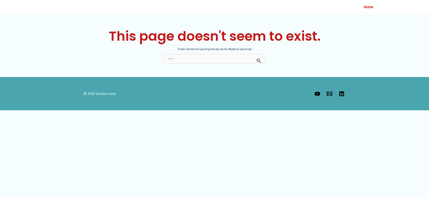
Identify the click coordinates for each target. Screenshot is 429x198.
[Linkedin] (341, 94)
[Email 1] (329, 94)
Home (368, 6)
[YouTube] (317, 94)
